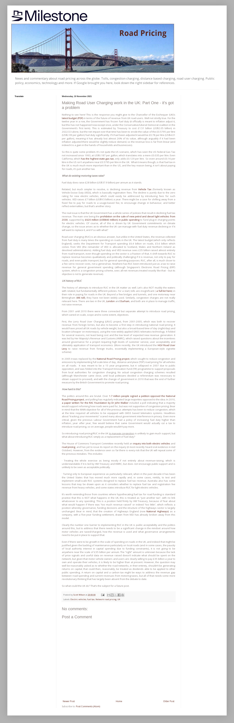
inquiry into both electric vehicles (151, 443)
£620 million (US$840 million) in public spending (112, 219)
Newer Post (69, 701)
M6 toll (81, 297)
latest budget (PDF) (73, 118)
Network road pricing (106, 599)
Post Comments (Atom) (88, 706)
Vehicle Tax (144, 189)
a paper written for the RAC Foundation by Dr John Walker (95, 402)
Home (119, 701)
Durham (124, 301)
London (110, 301)
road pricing (68, 447)
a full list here (164, 291)
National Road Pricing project (113, 358)
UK (118, 599)
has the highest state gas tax (97, 158)
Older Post (168, 701)
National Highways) (157, 511)
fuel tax (91, 599)
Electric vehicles (78, 599)
